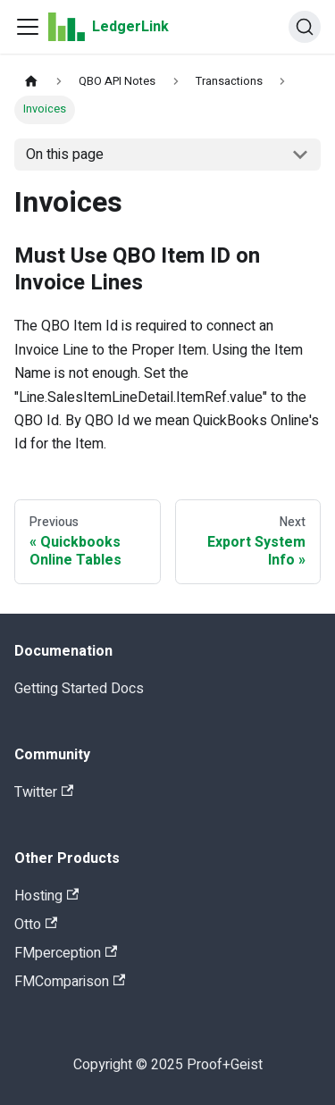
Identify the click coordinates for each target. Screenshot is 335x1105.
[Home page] (31, 82)
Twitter (43, 792)
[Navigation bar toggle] (27, 26)
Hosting (46, 896)
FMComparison (69, 981)
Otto (35, 924)
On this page (65, 154)
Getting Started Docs (79, 688)
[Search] (305, 27)
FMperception (65, 953)
